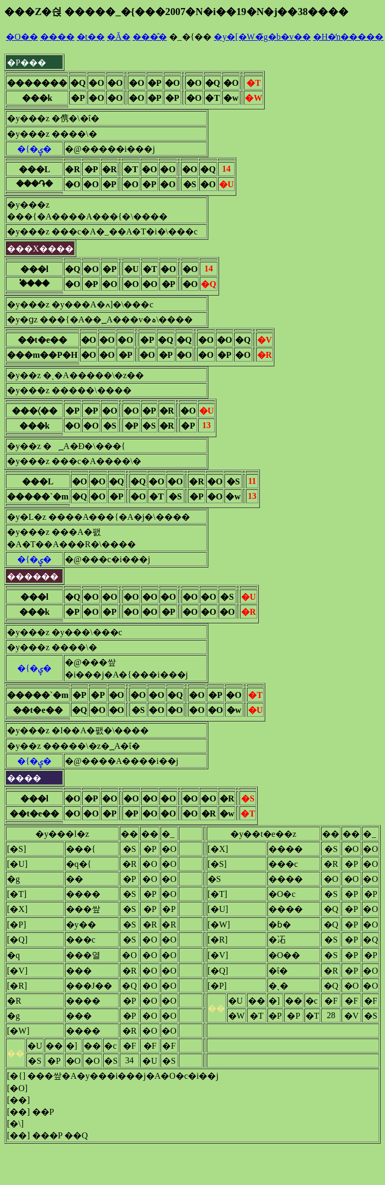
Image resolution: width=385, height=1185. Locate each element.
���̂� (150, 36)
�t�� (91, 36)
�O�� (22, 36)
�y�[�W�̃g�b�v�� (262, 36)
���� (57, 36)
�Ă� (118, 36)
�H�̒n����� (348, 36)
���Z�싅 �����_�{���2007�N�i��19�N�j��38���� (176, 11)
